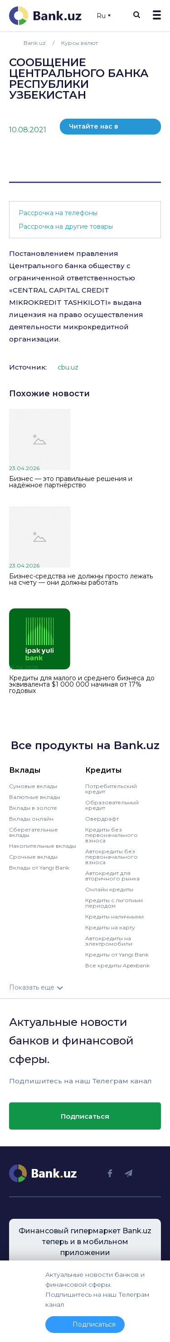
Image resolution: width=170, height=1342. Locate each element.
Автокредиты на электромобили (108, 941)
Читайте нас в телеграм (93, 128)
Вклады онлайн (31, 818)
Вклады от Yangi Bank (39, 867)
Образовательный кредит (112, 805)
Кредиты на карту (110, 927)
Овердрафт (102, 818)
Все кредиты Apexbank (117, 965)
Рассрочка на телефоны (58, 213)
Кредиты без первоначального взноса (111, 835)
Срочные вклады (33, 856)
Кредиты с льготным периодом (114, 903)
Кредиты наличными (114, 916)
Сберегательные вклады (33, 832)
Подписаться (85, 1116)
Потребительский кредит (111, 789)
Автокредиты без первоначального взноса (111, 857)
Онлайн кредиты (109, 889)
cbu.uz (68, 367)
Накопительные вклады (42, 845)
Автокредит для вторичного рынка (112, 876)
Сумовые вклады (33, 786)
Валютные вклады (34, 797)
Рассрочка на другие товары (66, 226)
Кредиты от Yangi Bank (117, 954)
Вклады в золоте (33, 807)
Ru (104, 15)
